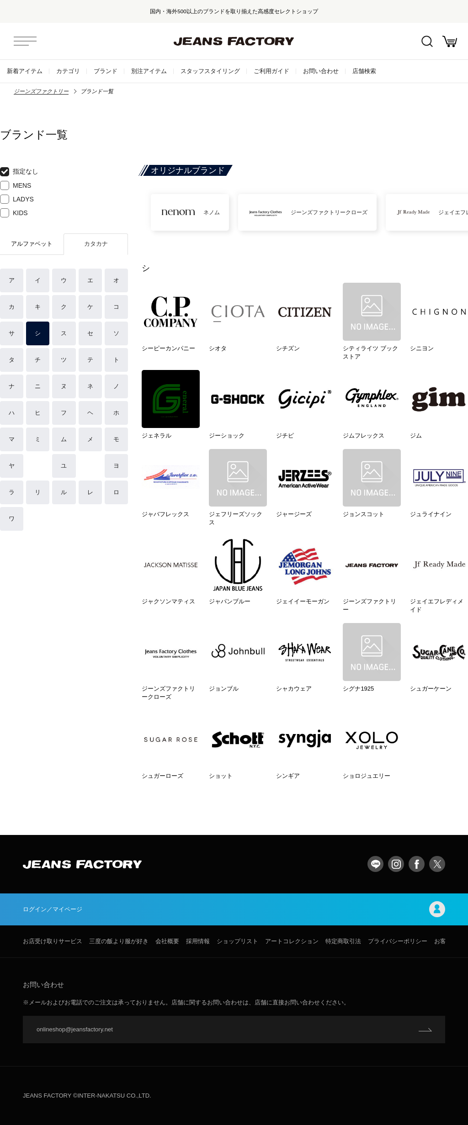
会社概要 (167, 941)
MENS (15, 185)
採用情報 (198, 941)
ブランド (105, 71)
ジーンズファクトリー (41, 91)
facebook (417, 864)
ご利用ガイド (271, 71)
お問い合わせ (321, 71)
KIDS (14, 212)
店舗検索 (364, 71)
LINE (375, 864)
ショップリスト (237, 941)
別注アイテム (149, 71)
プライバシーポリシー (397, 941)
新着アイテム (25, 71)
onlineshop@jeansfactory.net (75, 1029)
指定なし (19, 171)
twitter (437, 864)
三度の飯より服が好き (119, 941)
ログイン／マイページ (234, 909)
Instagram (396, 864)
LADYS (17, 199)
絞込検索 (427, 41)
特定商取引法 (343, 941)
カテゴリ (68, 71)
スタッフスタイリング (210, 71)
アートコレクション (292, 941)
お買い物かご (449, 41)
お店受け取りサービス (52, 941)
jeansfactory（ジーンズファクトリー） (234, 41)
